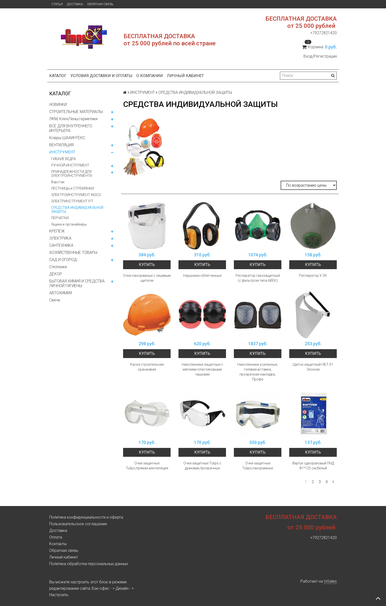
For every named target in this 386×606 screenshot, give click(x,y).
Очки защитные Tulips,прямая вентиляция (147, 465)
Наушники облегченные (202, 276)
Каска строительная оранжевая (147, 366)
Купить (147, 264)
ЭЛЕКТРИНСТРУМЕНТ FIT (72, 201)
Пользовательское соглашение (78, 524)
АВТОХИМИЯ (60, 293)
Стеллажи (58, 266)
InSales (330, 581)
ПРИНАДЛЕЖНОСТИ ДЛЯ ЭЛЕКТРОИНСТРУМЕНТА (71, 174)
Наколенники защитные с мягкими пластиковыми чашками (202, 369)
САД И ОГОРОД (63, 259)
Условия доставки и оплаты (101, 75)
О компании (149, 75)
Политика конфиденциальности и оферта (86, 517)
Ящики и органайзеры (69, 224)
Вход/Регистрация (320, 56)
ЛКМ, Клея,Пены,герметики (73, 118)
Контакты (57, 543)
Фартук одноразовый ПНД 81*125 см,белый (313, 465)
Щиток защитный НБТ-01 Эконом (313, 366)
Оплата (55, 537)
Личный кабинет (185, 75)
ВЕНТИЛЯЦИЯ (61, 145)
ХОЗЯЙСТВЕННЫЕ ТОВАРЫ (73, 252)
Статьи (57, 4)
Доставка (75, 4)
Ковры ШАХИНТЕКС (67, 137)
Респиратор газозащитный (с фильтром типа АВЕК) (258, 278)
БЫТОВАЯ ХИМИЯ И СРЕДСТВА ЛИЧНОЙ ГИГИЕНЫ (77, 283)
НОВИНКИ (58, 104)
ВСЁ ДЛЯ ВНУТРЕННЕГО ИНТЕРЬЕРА (70, 128)
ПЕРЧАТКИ (60, 218)
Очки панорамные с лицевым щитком (147, 278)
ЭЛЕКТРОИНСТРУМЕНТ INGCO (76, 195)
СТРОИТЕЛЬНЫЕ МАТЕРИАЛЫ (76, 111)
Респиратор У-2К (313, 276)
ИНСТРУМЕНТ (62, 152)
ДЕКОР (55, 274)
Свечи (54, 300)
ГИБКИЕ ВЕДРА (63, 159)
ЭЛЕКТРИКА (60, 238)
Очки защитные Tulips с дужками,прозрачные (202, 465)
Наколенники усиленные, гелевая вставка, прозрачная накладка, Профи (257, 371)
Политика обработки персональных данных (88, 563)
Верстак (57, 182)
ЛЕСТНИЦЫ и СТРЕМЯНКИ (72, 188)
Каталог (57, 75)
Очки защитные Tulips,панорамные (257, 465)
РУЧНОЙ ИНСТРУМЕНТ (70, 165)
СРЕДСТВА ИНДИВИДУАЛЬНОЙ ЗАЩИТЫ (77, 209)
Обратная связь (100, 4)
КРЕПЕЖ (57, 231)
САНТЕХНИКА (61, 245)
